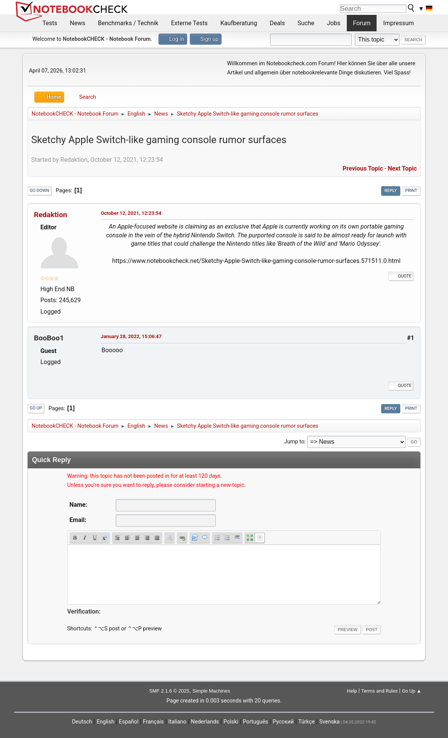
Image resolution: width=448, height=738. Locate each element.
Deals (277, 23)
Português (255, 722)
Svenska (329, 722)
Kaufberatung (238, 23)
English (106, 722)
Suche (306, 23)
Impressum (398, 23)
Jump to (294, 441)
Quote (401, 276)
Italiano (177, 722)
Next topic (402, 168)
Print (411, 190)
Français (153, 722)
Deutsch (82, 722)
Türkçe (306, 722)
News (77, 23)
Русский (283, 722)
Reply (391, 190)
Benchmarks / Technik (128, 23)
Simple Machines (211, 691)
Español (128, 722)
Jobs (333, 23)
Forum (361, 23)
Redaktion (50, 214)
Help (352, 691)
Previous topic (363, 168)
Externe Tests (189, 23)
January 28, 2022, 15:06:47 (131, 336)
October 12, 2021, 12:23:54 (131, 213)
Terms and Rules (379, 691)
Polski (230, 722)
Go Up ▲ (411, 691)
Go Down (39, 190)
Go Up (36, 408)
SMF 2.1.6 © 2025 (169, 691)
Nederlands (205, 722)
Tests (49, 23)
